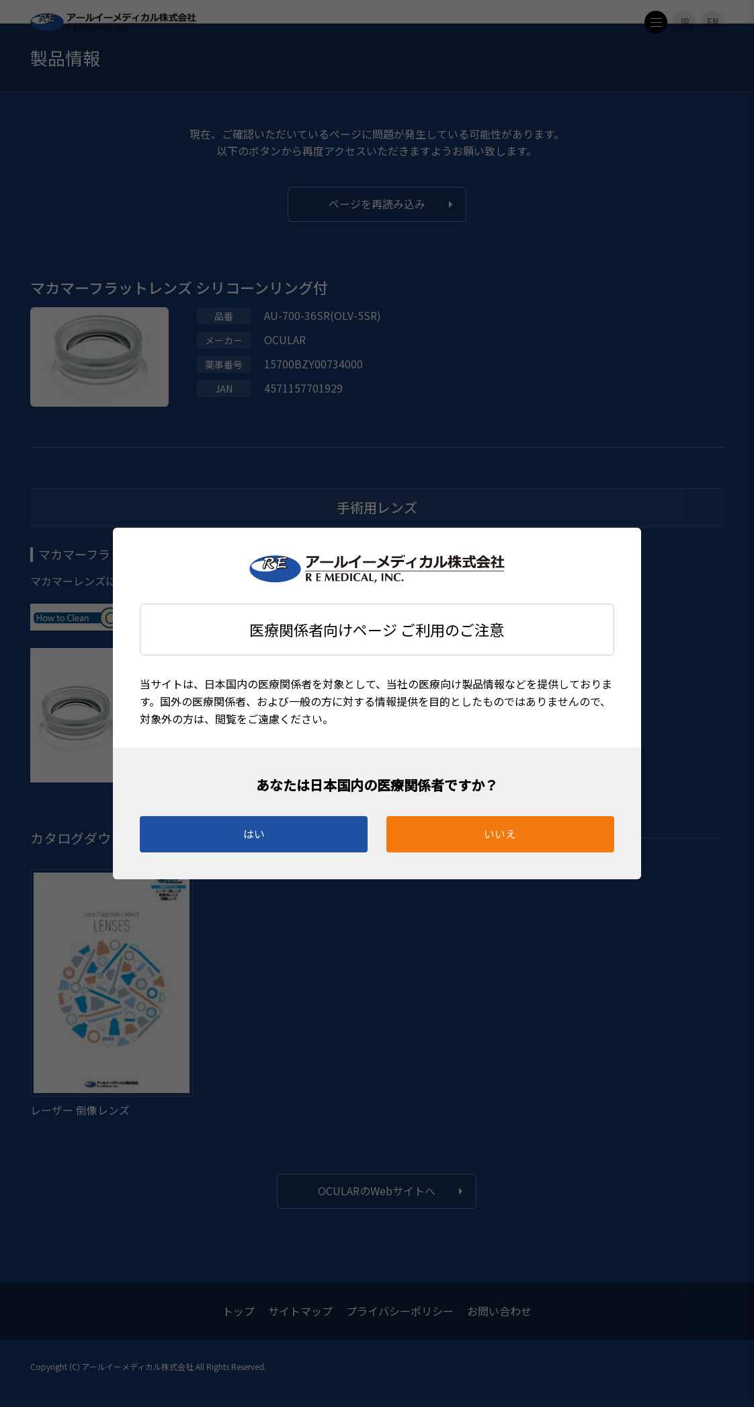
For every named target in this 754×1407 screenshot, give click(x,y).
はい (254, 834)
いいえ (500, 834)
